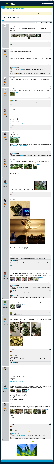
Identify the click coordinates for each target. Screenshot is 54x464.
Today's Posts (3, 8)
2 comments (13, 98)
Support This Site (15, 8)
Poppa (5, 275)
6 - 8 (49, 424)
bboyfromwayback (5, 304)
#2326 (50, 24)
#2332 (50, 159)
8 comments (13, 424)
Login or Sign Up (50, 0)
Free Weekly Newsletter (22, 8)
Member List (7, 8)
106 (21, 441)
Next (50, 441)
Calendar (11, 8)
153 (26, 441)
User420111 (5, 28)
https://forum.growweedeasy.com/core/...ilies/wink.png (16, 123)
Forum (4, 10)
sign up (24, 13)
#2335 (50, 272)
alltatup (13, 312)
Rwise (13, 110)
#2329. (50, 100)
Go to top (51, 461)
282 (48, 441)
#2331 (50, 132)
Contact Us (47, 461)
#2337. (50, 362)
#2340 (50, 403)
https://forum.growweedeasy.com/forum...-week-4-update (16, 148)
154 (28, 441)
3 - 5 (49, 349)
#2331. (50, 153)
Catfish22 (13, 265)
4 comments (13, 283)
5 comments (13, 349)
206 (43, 441)
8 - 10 (49, 254)
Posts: (4, 31)
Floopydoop (13, 437)
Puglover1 (13, 71)
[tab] (3, 20)
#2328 (50, 77)
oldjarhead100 (14, 44)
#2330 (50, 109)
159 (39, 441)
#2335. (50, 285)
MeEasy (13, 100)
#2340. (50, 429)
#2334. (50, 260)
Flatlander (5, 183)
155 (30, 441)
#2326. (50, 44)
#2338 (50, 367)
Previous (15, 441)
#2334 (50, 199)
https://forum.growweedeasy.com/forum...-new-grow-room (20, 59)
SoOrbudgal (14, 67)
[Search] (46, 3)
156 (32, 441)
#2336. (50, 312)
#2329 (50, 88)
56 (19, 441)
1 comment (13, 42)
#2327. (50, 67)
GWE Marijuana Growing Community (10, 10)
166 (41, 441)
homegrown (14, 433)
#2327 (50, 49)
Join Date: (4, 186)
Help (44, 461)
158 (37, 441)
